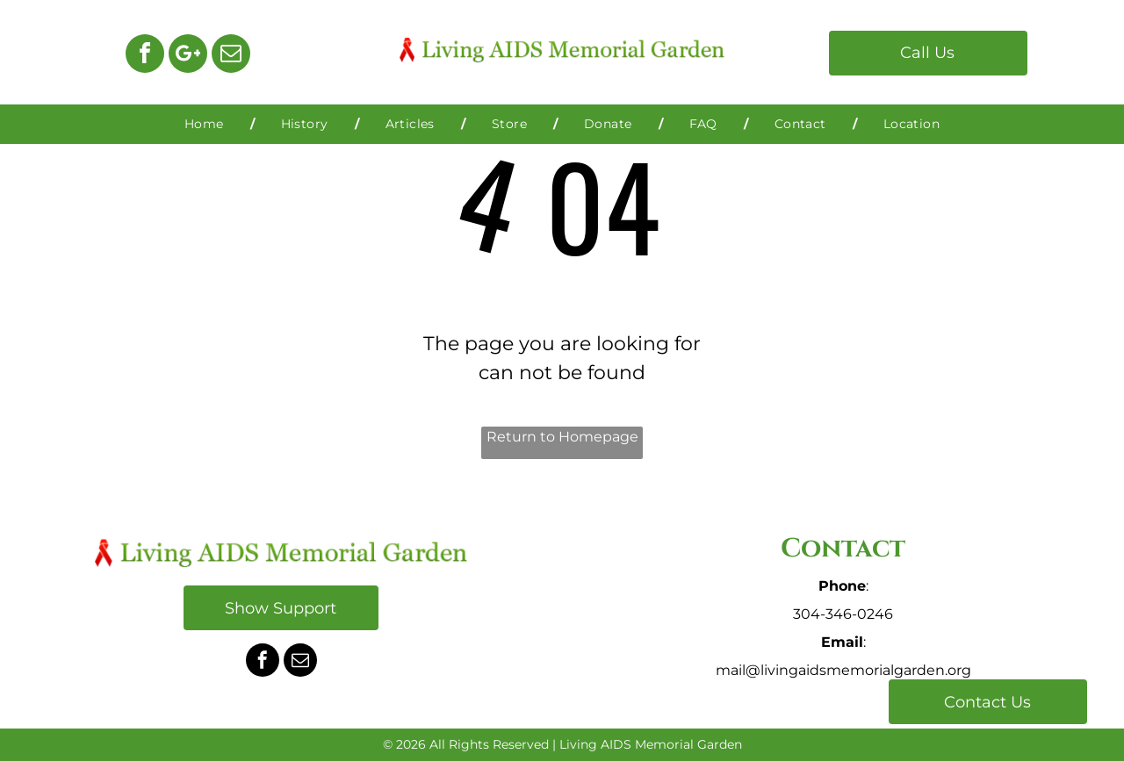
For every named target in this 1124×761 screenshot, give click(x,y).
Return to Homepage (562, 436)
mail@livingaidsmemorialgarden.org (843, 670)
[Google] (188, 55)
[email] (231, 55)
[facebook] (145, 55)
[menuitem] (206, 124)
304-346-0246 (843, 614)
